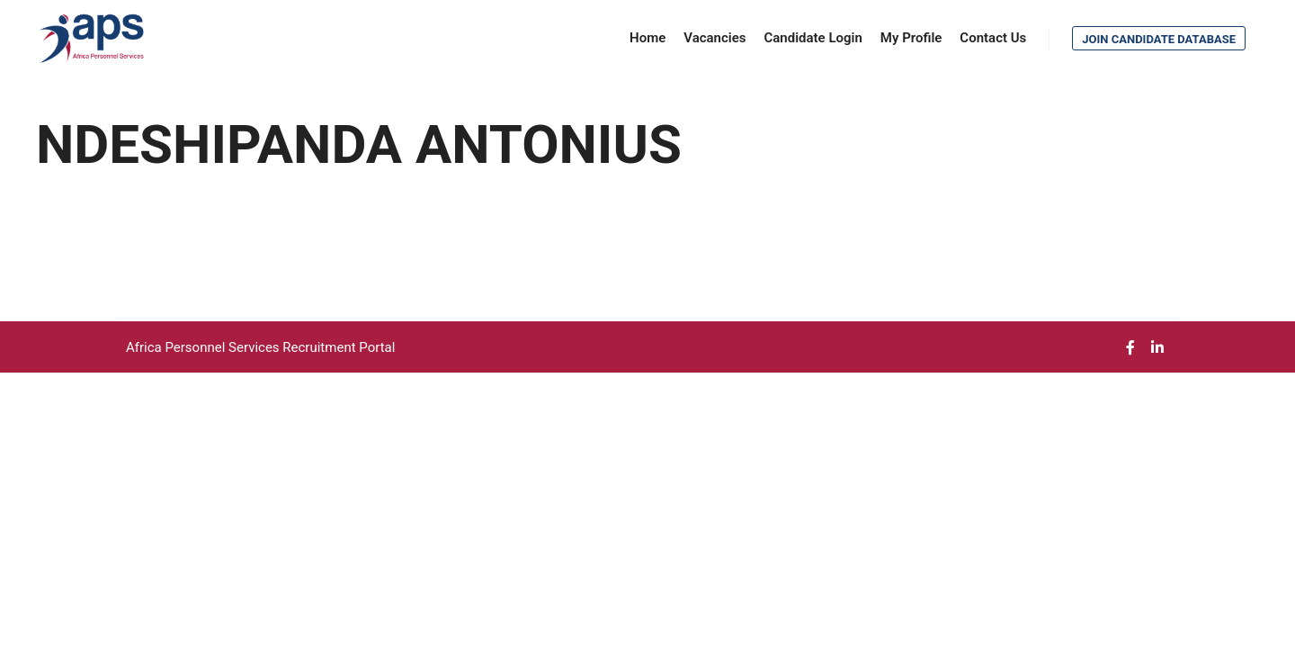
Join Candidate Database (1159, 39)
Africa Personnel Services (204, 347)
